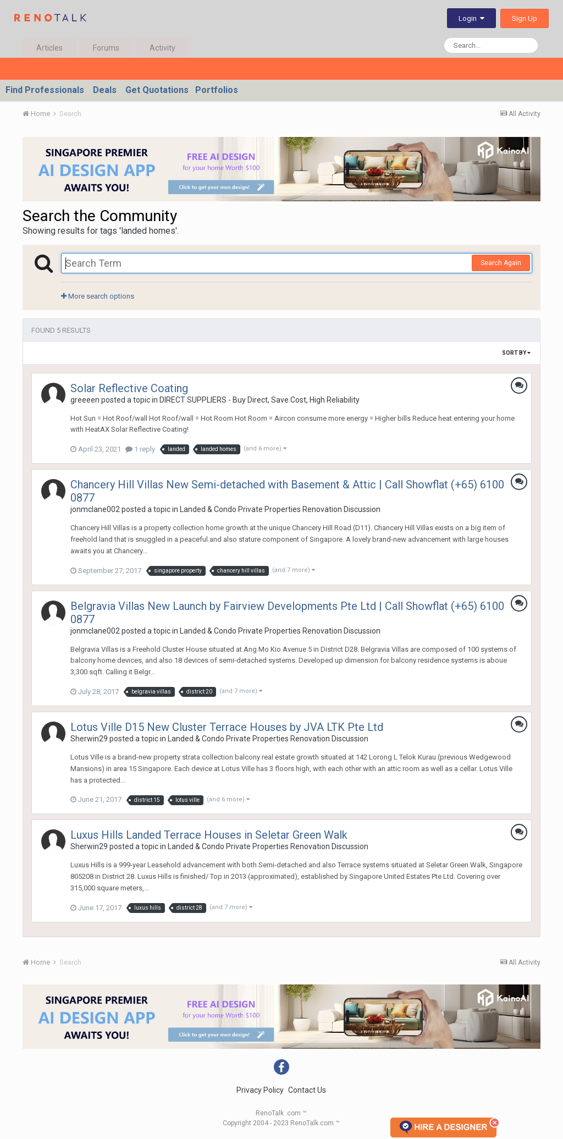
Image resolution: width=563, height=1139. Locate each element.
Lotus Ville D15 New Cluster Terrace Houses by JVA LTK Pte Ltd (226, 727)
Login (471, 18)
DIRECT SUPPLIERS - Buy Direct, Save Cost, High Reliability (259, 399)
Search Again (501, 263)
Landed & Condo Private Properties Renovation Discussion (280, 509)
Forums (106, 47)
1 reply (140, 449)
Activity (162, 47)
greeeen (85, 399)
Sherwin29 (89, 738)
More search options (97, 296)
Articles (49, 47)
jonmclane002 (95, 509)
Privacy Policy (260, 1090)
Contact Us (307, 1090)
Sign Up (524, 18)
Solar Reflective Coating (129, 388)
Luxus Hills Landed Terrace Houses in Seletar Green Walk (208, 834)
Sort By (516, 353)
